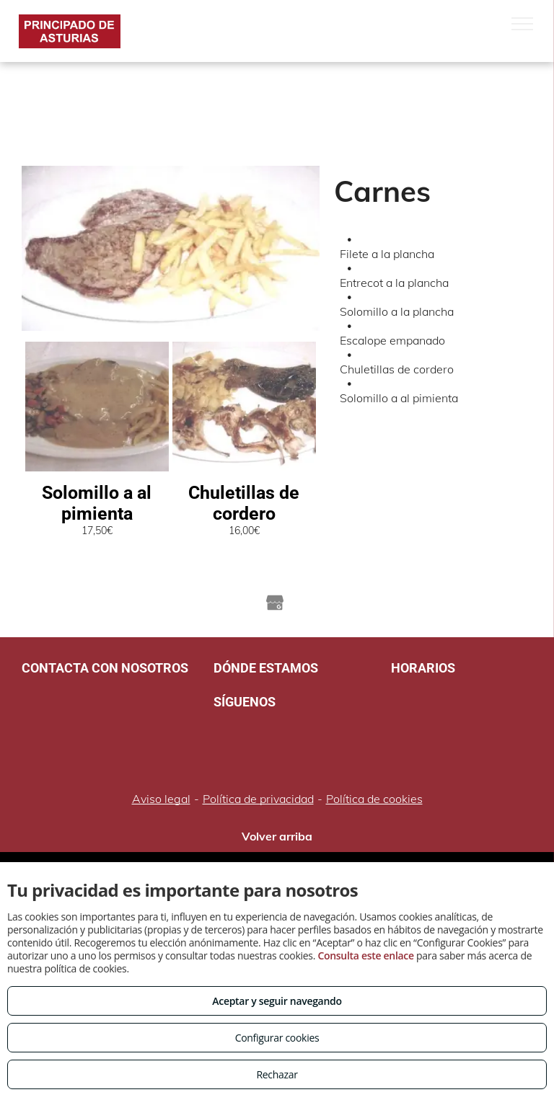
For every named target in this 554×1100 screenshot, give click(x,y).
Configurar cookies (277, 1037)
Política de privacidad (258, 798)
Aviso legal (161, 798)
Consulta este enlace (365, 955)
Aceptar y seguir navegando (276, 1001)
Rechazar (276, 1074)
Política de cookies (374, 798)
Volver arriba (277, 836)
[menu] (522, 24)
